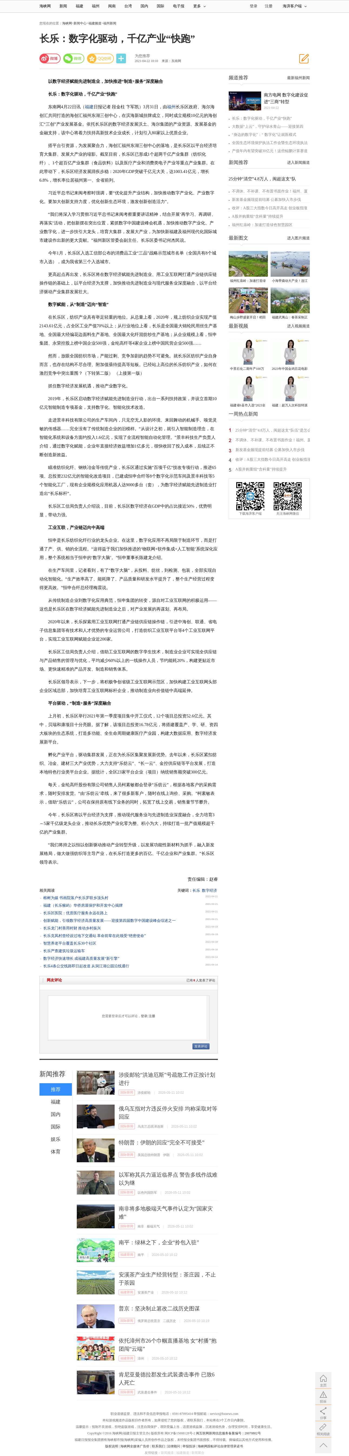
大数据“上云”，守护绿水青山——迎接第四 (267, 127)
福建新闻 (126, 1254)
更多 (199, 6)
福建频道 (94, 23)
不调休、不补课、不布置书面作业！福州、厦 (270, 191)
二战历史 (169, 1321)
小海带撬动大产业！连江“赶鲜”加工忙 (290, 281)
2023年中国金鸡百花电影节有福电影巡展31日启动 (290, 369)
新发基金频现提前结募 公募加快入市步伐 (266, 200)
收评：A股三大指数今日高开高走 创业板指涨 (270, 208)
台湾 (128, 6)
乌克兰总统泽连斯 (151, 1126)
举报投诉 (188, 1446)
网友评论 (54, 980)
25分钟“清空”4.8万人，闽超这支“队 (262, 179)
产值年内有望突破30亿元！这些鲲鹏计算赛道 (270, 151)
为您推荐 (142, 56)
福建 (79, 6)
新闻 (63, 6)
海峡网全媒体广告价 (134, 1446)
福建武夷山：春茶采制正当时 (290, 317)
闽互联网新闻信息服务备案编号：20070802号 (228, 1433)
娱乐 (56, 1139)
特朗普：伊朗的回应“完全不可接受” (162, 1142)
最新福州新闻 (298, 78)
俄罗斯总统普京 (149, 1321)
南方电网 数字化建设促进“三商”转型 (286, 98)
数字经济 (209, 891)
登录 (144, 1016)
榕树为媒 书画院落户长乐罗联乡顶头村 (76, 898)
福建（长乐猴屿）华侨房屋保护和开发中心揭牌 (83, 905)
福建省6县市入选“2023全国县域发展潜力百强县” (247, 405)
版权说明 (111, 1446)
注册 (268, 6)
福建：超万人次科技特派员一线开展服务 (290, 405)
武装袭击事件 (147, 1392)
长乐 (196, 891)
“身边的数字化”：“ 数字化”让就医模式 (264, 135)
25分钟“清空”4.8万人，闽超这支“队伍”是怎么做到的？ (273, 431)
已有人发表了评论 (201, 980)
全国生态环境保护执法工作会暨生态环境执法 (270, 143)
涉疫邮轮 (144, 1093)
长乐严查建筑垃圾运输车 (64, 951)
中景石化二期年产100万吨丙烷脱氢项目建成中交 (248, 369)
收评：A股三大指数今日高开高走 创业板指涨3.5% (273, 460)
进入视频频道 (298, 326)
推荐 (56, 1089)
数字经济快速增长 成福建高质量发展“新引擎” (81, 958)
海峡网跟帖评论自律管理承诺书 (220, 1446)
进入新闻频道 (298, 163)
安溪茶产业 (146, 1292)
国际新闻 (126, 1092)
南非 (141, 1226)
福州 (95, 6)
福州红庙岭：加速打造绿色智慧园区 (262, 225)
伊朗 (166, 1155)
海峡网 (45, 6)
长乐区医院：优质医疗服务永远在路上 (75, 913)
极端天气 (153, 1226)
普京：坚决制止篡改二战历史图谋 (159, 1308)
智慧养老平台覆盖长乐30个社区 (69, 943)
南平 (141, 1255)
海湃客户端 (295, 6)
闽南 (112, 6)
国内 (144, 6)
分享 (121, 59)
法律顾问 (173, 1446)
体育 (56, 1151)
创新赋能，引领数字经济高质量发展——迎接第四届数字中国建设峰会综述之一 (109, 921)
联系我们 (158, 1446)
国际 (160, 6)
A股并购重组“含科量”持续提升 (258, 216)
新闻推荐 (52, 1074)
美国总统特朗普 (149, 1155)
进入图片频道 (298, 238)
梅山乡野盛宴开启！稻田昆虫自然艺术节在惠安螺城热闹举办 (248, 317)
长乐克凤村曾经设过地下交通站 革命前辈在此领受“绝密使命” (94, 936)
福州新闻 (109, 23)
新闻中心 (80, 23)
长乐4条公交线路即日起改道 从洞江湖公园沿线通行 (86, 966)
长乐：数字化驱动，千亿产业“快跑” (262, 118)
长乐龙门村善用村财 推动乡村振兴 (72, 928)
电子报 (178, 6)
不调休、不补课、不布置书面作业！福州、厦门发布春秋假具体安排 (273, 441)
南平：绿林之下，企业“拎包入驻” (159, 1242)
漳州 (141, 1358)
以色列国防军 (147, 1192)
